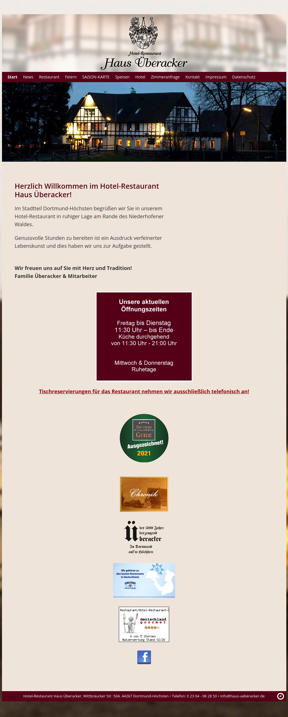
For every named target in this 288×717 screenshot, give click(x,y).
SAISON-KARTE (96, 77)
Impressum (216, 77)
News (28, 77)
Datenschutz (243, 77)
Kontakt (192, 77)
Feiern (71, 77)
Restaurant (49, 77)
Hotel (140, 77)
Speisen (122, 77)
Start (13, 77)
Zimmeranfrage (165, 77)
